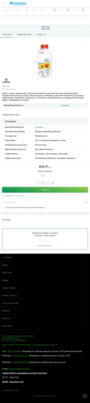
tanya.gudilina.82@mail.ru (19, 369)
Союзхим (65, 105)
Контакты (45, 318)
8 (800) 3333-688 (13, 351)
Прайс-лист (45, 273)
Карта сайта (45, 326)
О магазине (45, 257)
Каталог (45, 265)
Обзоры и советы (45, 295)
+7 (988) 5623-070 (19, 362)
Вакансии (45, 311)
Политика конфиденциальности (45, 396)
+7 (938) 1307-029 (19, 356)
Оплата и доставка (45, 303)
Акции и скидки (45, 288)
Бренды (45, 280)
